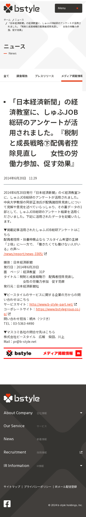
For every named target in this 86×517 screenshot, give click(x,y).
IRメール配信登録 (66, 486)
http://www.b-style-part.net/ (53, 304)
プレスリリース (44, 76)
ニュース (19, 19)
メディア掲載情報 (72, 76)
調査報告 (22, 76)
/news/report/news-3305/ (25, 253)
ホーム (7, 19)
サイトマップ (12, 486)
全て (6, 76)
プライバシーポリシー (37, 486)
